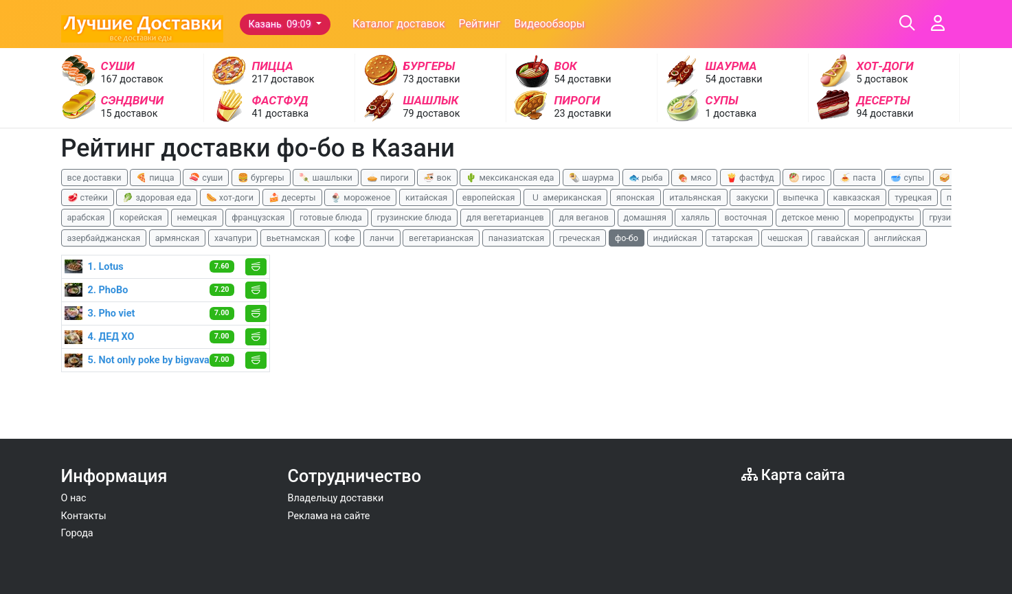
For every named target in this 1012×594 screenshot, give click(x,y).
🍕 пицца (155, 177)
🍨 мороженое (360, 197)
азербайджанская (104, 238)
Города (77, 533)
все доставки (94, 177)
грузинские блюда (414, 217)
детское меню (811, 217)
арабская (86, 217)
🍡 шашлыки (325, 177)
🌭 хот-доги (230, 197)
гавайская (838, 238)
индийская (675, 238)
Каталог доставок (398, 23)
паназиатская (516, 238)
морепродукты (884, 217)
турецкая (913, 197)
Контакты (83, 516)
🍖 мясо (694, 177)
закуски (752, 197)
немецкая (197, 217)
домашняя (645, 217)
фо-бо (626, 238)
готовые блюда (331, 217)
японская (635, 197)
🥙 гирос (807, 177)
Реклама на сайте (329, 516)
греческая (579, 238)
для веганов (584, 217)
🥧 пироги (387, 177)
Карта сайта (793, 474)
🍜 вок (437, 177)
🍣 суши (206, 177)
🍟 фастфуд (750, 177)
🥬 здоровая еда (156, 197)
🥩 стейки (87, 197)
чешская (784, 238)
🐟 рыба (646, 177)
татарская (732, 238)
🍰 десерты (292, 197)
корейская (141, 217)
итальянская (695, 197)
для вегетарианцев (505, 217)
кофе (345, 238)
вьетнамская (293, 238)
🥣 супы (907, 177)
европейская (488, 197)
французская (258, 217)
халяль (695, 217)
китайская (426, 197)
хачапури (232, 238)
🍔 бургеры (261, 177)
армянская (177, 238)
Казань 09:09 (281, 24)
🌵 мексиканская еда (510, 177)
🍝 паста (858, 177)
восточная (745, 217)
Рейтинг (480, 23)
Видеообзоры (549, 23)
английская (897, 238)
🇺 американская (565, 197)
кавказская (856, 197)
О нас (74, 498)
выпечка (800, 197)
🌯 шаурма (591, 177)
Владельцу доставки (336, 498)
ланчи (382, 238)
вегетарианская (441, 238)
